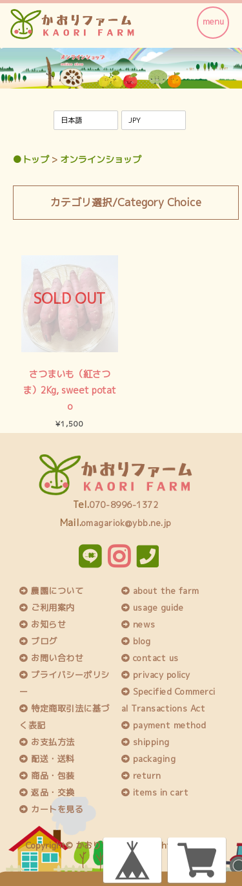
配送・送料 (47, 759)
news (138, 624)
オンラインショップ (100, 159)
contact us (150, 658)
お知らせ (42, 624)
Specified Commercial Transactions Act (168, 700)
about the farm (160, 590)
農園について (51, 590)
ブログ (38, 641)
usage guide (152, 607)
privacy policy (155, 674)
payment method (164, 725)
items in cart (155, 792)
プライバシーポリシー (64, 683)
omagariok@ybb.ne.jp (126, 523)
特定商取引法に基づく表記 (64, 716)
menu (213, 21)
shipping (145, 742)
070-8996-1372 (123, 505)
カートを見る (51, 809)
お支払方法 (47, 742)
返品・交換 (47, 792)
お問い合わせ (51, 658)
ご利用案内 (47, 607)
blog (136, 641)
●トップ (31, 159)
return (141, 775)
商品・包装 (47, 775)
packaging (148, 759)
